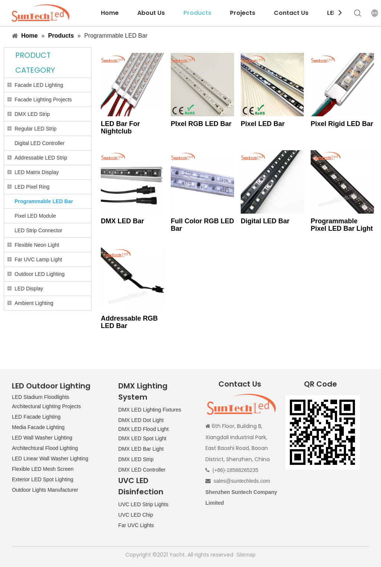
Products (197, 13)
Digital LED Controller (40, 143)
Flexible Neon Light (37, 245)
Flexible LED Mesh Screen (43, 469)
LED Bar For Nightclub (120, 127)
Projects (242, 13)
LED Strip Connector (38, 230)
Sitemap (245, 555)
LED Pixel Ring (32, 187)
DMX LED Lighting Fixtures (149, 410)
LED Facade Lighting (36, 417)
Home (110, 13)
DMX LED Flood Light (143, 429)
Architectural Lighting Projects (46, 406)
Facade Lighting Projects (43, 100)
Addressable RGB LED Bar (129, 322)
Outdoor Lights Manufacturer (45, 490)
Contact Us (291, 13)
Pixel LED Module (35, 216)
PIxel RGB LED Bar (201, 123)
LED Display (29, 289)
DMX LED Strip (32, 114)
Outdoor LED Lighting (40, 274)
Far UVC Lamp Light (38, 259)
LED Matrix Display (37, 172)
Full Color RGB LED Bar (202, 224)
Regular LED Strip (36, 129)
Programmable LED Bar (44, 201)
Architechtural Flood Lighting (45, 448)
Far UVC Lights (136, 525)
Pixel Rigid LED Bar (342, 123)
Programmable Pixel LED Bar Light (342, 224)
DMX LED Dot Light (141, 420)
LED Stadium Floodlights (40, 397)
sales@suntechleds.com (242, 481)
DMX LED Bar (122, 221)
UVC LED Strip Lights (143, 504)
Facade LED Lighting (39, 85)
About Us (151, 13)
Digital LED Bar (265, 221)
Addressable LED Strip (41, 158)
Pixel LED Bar (263, 123)
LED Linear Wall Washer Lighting (50, 459)
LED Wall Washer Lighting (42, 438)
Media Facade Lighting (38, 427)
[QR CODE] (322, 432)
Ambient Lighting (34, 303)
